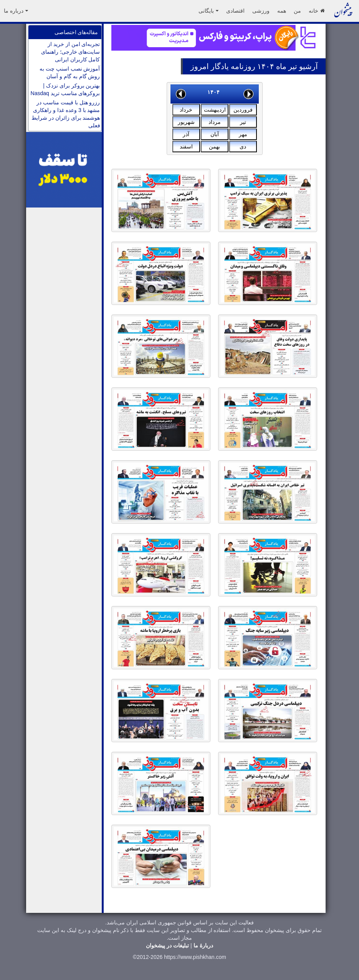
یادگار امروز (209, 66)
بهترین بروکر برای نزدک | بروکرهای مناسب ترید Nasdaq (65, 89)
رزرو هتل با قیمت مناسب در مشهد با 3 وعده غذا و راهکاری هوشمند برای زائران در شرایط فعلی (65, 113)
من (297, 11)
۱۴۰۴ (213, 92)
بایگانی (208, 11)
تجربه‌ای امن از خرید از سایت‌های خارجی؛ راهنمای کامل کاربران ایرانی (70, 52)
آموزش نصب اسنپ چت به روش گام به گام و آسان (70, 72)
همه (281, 11)
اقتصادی (235, 11)
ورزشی (261, 11)
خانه (316, 11)
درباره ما (16, 11)
